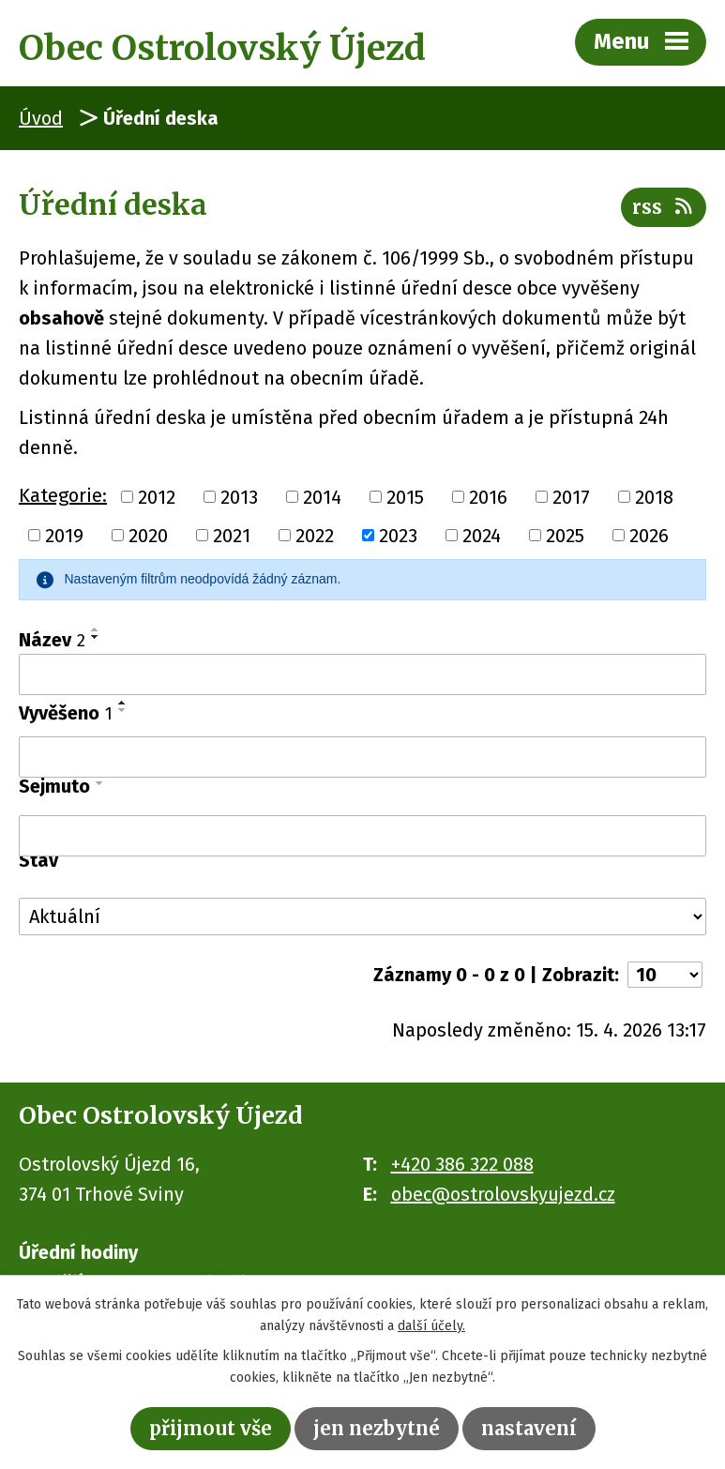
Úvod (41, 118)
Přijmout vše (210, 1428)
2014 (322, 496)
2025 (565, 535)
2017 (571, 496)
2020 (148, 535)
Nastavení (529, 1428)
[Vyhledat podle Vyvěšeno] (362, 757)
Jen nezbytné (376, 1428)
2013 (239, 496)
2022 (314, 535)
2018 (654, 496)
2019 (64, 535)
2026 (649, 535)
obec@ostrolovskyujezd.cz (503, 1194)
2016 (488, 496)
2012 (156, 496)
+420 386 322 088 (462, 1164)
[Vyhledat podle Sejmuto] (362, 835)
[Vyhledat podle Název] (362, 674)
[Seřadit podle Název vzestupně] (95, 629)
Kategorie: (63, 495)
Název (52, 639)
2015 (405, 496)
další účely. (431, 1326)
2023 (398, 535)
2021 (231, 535)
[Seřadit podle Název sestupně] (95, 637)
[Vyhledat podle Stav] (362, 916)
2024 (481, 535)
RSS (663, 207)
